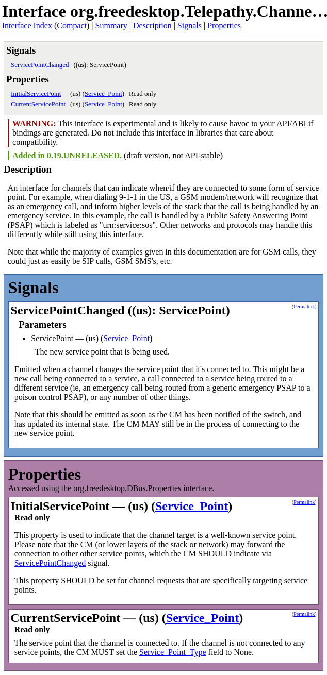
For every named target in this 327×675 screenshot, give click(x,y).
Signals (189, 25)
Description (152, 25)
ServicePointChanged (40, 65)
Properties (224, 25)
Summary (111, 25)
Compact (72, 25)
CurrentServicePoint (38, 104)
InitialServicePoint (36, 93)
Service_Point (103, 93)
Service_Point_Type (172, 652)
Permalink (304, 306)
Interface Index (27, 25)
